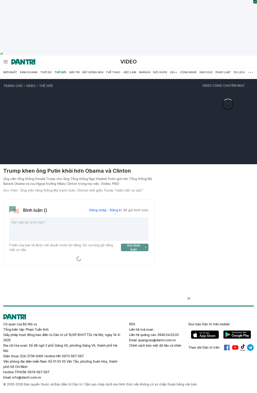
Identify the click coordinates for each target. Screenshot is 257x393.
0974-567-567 (38, 372)
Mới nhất (10, 72)
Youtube (235, 347)
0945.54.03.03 (168, 335)
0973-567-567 (73, 356)
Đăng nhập (98, 210)
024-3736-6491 (31, 356)
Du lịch (239, 72)
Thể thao (113, 72)
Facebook (226, 347)
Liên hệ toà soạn (141, 329)
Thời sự (45, 72)
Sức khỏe (160, 72)
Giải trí (74, 72)
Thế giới (60, 72)
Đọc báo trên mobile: (209, 324)
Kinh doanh (29, 72)
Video (128, 61)
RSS (132, 324)
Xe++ (173, 72)
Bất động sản (92, 72)
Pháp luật (223, 72)
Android (237, 334)
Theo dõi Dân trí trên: (204, 347)
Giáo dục (206, 72)
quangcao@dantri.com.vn (157, 340)
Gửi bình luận (137, 247)
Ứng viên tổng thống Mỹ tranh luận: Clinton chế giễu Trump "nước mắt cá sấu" (81, 190)
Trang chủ (12, 86)
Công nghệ (188, 72)
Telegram (250, 347)
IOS (205, 334)
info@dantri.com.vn (26, 377)
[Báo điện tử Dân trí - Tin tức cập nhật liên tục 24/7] (23, 62)
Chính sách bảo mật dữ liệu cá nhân (155, 345)
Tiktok (242, 347)
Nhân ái (144, 72)
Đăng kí (116, 210)
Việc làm (129, 72)
